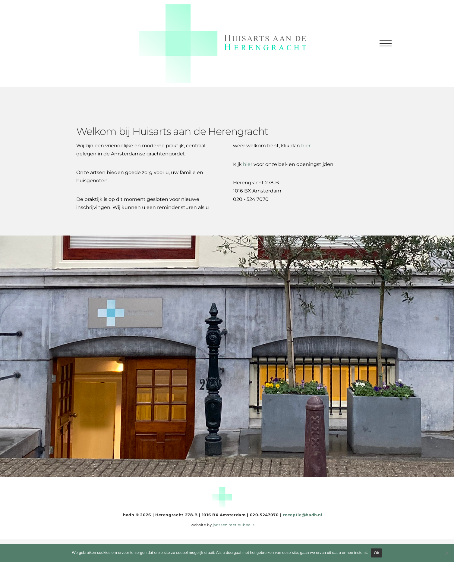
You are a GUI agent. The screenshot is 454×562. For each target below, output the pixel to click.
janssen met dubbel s (234, 525)
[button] (385, 43)
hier (247, 164)
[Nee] (446, 553)
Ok (376, 553)
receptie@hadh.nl (303, 515)
